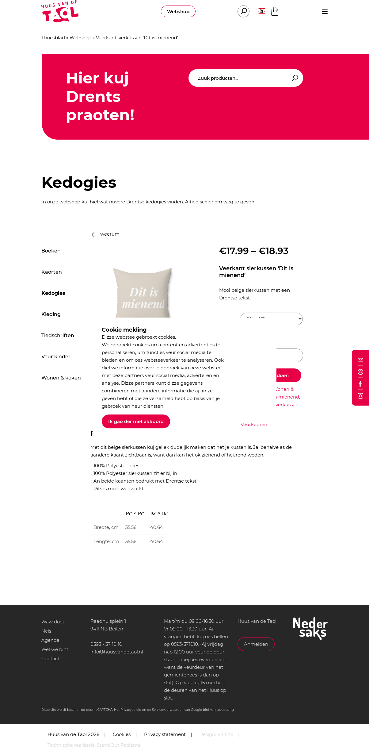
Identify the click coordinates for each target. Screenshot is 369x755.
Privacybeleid (130, 710)
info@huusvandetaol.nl (116, 652)
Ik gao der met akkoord (136, 421)
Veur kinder (55, 357)
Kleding (51, 314)
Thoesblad (53, 37)
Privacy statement (165, 734)
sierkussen (287, 404)
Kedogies (53, 293)
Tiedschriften (57, 335)
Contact (50, 658)
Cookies (122, 734)
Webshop (178, 11)
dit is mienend (282, 397)
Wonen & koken (61, 378)
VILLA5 (225, 734)
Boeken (51, 251)
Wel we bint (54, 649)
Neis (46, 631)
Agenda (50, 640)
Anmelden (256, 644)
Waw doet (52, 622)
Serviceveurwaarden (168, 710)
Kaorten (51, 272)
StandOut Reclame (119, 745)
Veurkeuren (254, 424)
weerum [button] (106, 234)
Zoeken (294, 78)
